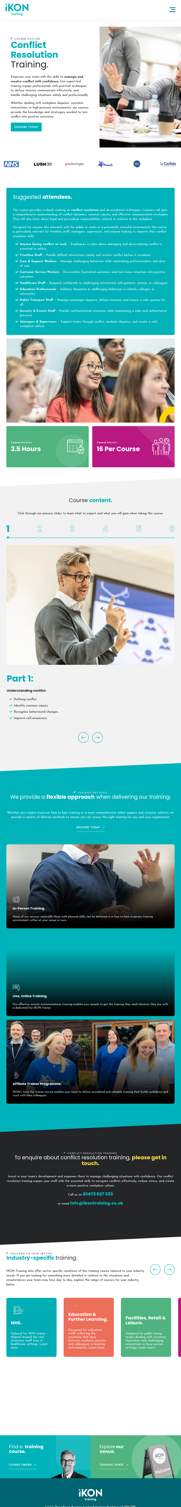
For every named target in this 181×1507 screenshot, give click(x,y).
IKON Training (16, 10)
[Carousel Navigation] (90, 735)
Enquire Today (26, 127)
